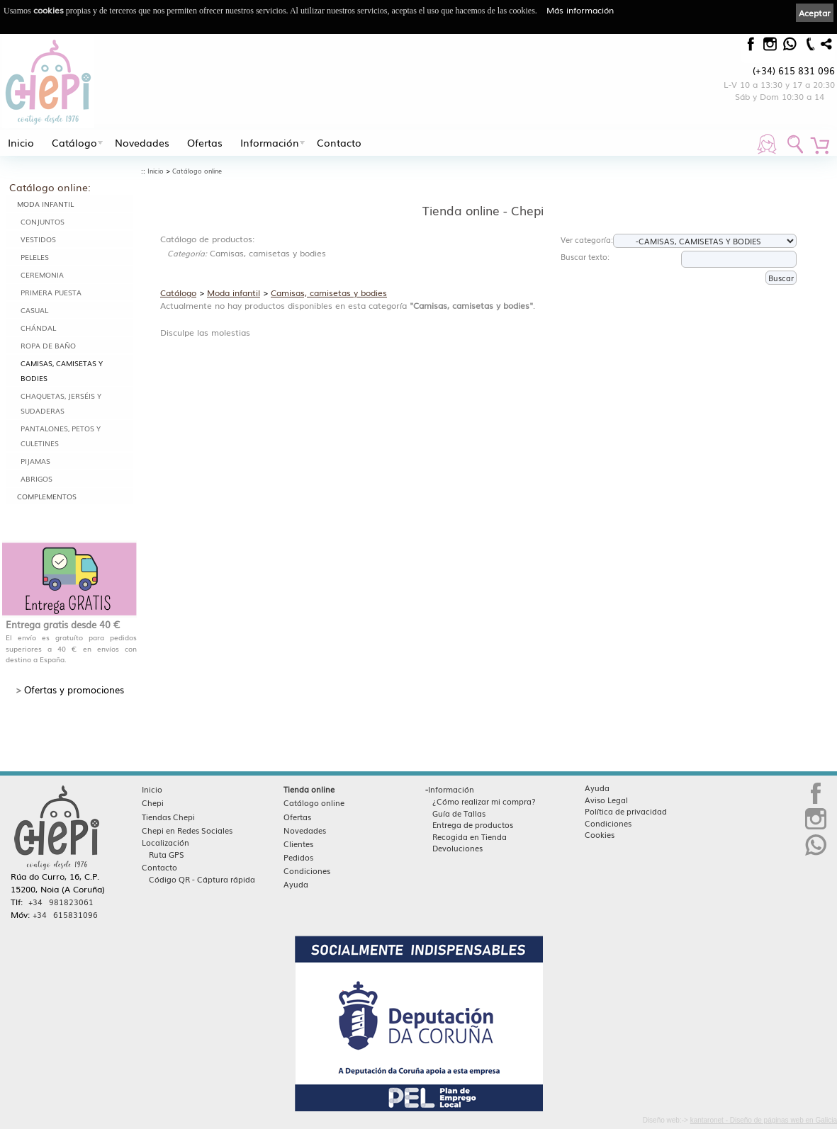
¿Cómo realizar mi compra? (484, 801)
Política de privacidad (626, 811)
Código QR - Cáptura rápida (202, 879)
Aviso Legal (606, 799)
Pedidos (298, 857)
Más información (580, 10)
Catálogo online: (50, 187)
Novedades (142, 142)
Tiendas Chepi (168, 816)
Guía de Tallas (458, 813)
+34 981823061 (61, 901)
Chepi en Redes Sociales (187, 830)
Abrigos (36, 478)
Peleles (35, 256)
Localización (165, 842)
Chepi (153, 802)
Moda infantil (45, 203)
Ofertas (205, 142)
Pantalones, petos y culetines (61, 435)
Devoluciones (457, 847)
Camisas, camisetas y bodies (62, 370)
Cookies (599, 834)
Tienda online (309, 789)
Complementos (47, 496)
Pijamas (35, 460)
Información (269, 142)
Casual (34, 310)
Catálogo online (197, 171)
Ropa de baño (48, 345)
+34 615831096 (65, 914)
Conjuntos (42, 221)
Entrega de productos (472, 824)
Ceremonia (42, 274)
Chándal (38, 327)
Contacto (339, 142)
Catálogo (74, 142)
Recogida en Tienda (469, 836)
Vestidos (38, 239)
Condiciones (306, 870)
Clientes (298, 843)
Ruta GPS (166, 854)
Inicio (21, 142)
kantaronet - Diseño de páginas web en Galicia (763, 1120)
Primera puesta (51, 292)
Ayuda (295, 884)
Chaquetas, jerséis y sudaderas (61, 403)
